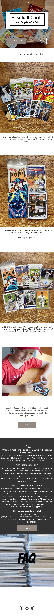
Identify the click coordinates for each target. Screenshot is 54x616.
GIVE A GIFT (37, 41)
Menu (27, 3)
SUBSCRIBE (16, 41)
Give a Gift (27, 425)
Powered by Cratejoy (27, 613)
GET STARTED (27, 528)
